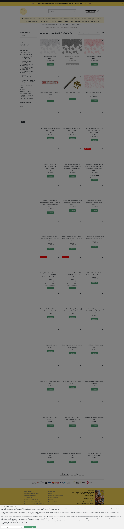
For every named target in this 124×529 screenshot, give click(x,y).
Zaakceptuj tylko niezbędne (8, 527)
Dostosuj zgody (19, 527)
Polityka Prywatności (5, 523)
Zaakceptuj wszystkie (30, 527)
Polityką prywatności (84, 521)
